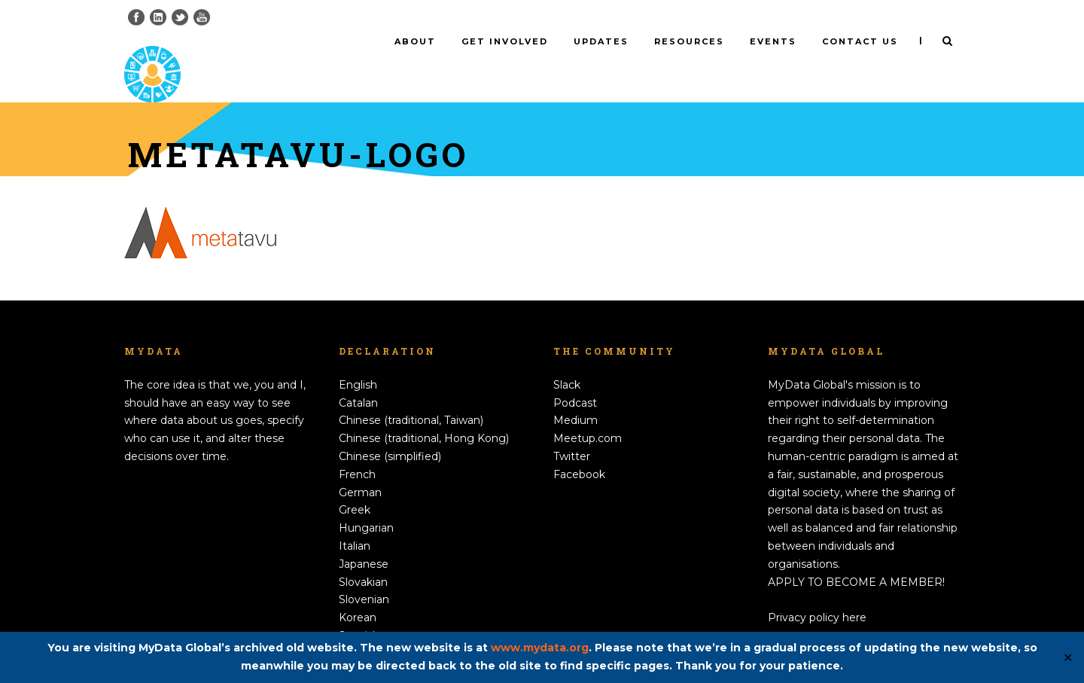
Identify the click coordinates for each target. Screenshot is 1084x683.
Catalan (358, 377)
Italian (354, 521)
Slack (566, 360)
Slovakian (363, 556)
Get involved (504, 41)
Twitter (571, 431)
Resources (689, 41)
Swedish (360, 629)
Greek (354, 485)
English (358, 360)
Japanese (363, 539)
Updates (601, 41)
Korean (357, 592)
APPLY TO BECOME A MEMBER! (856, 556)
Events (773, 41)
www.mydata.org (540, 647)
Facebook (579, 449)
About (415, 41)
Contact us (860, 41)
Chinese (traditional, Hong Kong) (424, 413)
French (357, 449)
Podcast (575, 377)
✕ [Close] (1068, 657)
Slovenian (364, 574)
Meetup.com (587, 413)
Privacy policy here (817, 592)
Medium (575, 395)
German (360, 467)
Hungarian (366, 503)
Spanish (359, 610)
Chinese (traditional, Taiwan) (411, 395)
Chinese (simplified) (390, 431)
